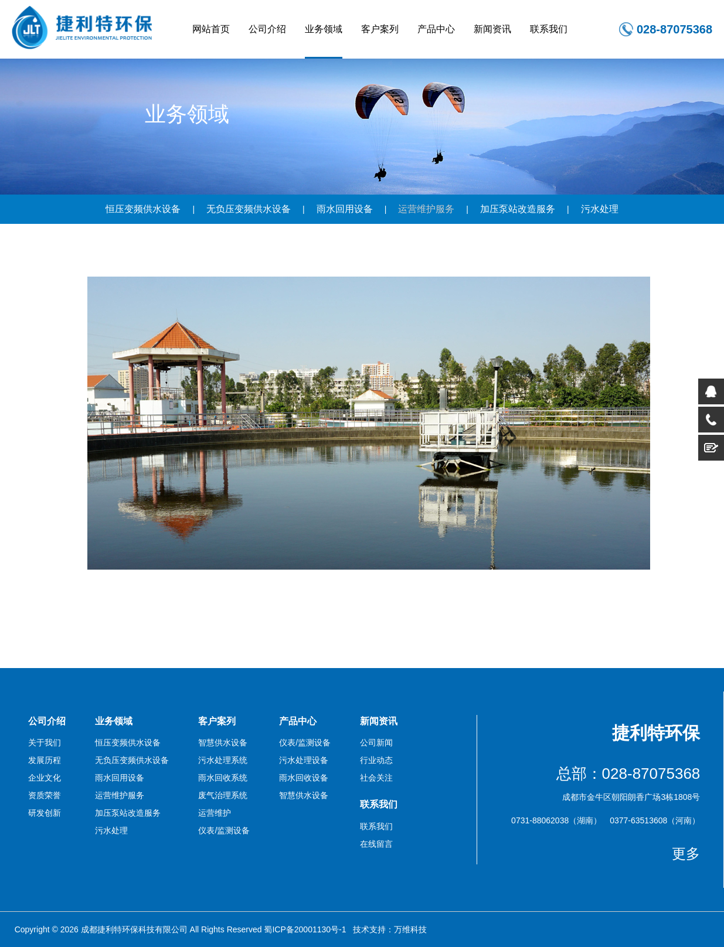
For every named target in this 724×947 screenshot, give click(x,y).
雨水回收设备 (303, 777)
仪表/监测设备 (224, 830)
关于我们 (44, 742)
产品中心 (436, 29)
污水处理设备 (303, 760)
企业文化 (44, 777)
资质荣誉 (44, 795)
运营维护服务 (426, 209)
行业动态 (376, 760)
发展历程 (44, 760)
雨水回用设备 (345, 209)
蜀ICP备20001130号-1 (305, 929)
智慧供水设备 (222, 742)
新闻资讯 (492, 29)
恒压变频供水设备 (143, 209)
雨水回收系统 (222, 777)
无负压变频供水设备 (248, 209)
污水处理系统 (222, 760)
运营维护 (214, 812)
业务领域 (323, 29)
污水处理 (599, 209)
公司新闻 (376, 742)
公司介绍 (267, 29)
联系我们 (548, 29)
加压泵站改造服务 (517, 209)
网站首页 (211, 29)
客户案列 (380, 29)
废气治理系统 (222, 795)
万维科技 (410, 929)
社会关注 (376, 777)
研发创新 (44, 812)
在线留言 (376, 844)
